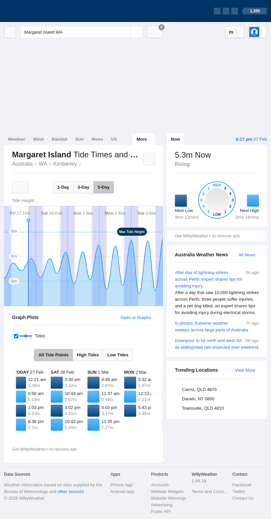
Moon (97, 139)
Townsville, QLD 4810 (203, 408)
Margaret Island (84, 163)
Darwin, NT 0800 (198, 398)
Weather (16, 139)
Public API (161, 511)
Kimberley (65, 164)
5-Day (103, 187)
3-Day (83, 187)
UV (114, 139)
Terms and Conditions (210, 491)
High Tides (88, 354)
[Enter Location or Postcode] (81, 32)
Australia (22, 164)
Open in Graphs (135, 317)
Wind (38, 139)
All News (246, 254)
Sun (79, 139)
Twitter (238, 491)
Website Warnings (168, 498)
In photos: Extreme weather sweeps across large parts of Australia (217, 326)
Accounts (160, 484)
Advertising (162, 504)
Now (175, 139)
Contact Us (243, 498)
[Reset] (124, 32)
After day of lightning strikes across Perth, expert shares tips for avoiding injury (217, 292)
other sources (70, 491)
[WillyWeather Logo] (35, 11)
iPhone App (121, 484)
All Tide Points (53, 354)
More (142, 139)
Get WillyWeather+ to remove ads (207, 235)
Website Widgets (167, 491)
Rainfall (59, 139)
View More (245, 370)
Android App (122, 491)
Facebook (241, 484)
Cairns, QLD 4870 (199, 389)
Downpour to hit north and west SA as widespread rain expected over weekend (217, 343)
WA (43, 164)
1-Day (63, 187)
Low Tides (117, 354)
